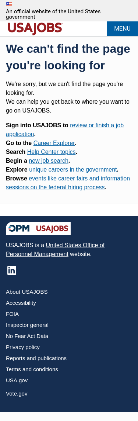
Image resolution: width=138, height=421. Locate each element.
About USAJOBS (26, 292)
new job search (48, 161)
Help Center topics (51, 152)
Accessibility (21, 303)
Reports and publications (36, 358)
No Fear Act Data (27, 336)
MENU (122, 28)
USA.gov (17, 380)
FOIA (12, 314)
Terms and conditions (32, 369)
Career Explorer (54, 143)
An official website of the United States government (53, 14)
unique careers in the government (73, 169)
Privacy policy (23, 347)
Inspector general (27, 325)
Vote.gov (16, 393)
